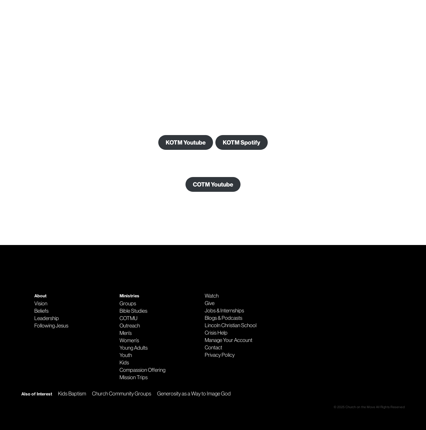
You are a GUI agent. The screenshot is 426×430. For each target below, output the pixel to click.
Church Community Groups (121, 394)
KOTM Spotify (241, 142)
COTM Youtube (213, 184)
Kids (124, 363)
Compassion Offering (142, 370)
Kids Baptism (72, 394)
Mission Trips (134, 377)
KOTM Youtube (186, 142)
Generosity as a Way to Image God (194, 394)
